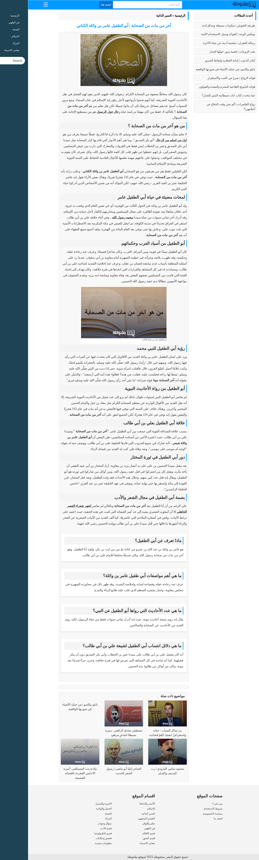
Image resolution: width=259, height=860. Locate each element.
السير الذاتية (136, 15)
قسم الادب (78, 828)
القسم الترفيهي (118, 818)
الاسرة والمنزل (75, 803)
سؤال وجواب (77, 823)
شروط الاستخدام (185, 808)
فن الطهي (121, 828)
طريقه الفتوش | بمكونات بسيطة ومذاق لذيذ (200, 25)
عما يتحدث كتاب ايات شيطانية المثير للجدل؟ (200, 95)
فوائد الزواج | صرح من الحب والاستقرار (203, 78)
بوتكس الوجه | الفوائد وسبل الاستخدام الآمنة (200, 34)
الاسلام (123, 808)
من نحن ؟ (189, 803)
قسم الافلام (120, 833)
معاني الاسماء (119, 843)
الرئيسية (152, 15)
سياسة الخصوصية (184, 813)
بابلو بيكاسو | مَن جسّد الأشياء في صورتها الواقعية (197, 69)
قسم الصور (121, 838)
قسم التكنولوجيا (75, 833)
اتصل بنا (190, 818)
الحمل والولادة (76, 808)
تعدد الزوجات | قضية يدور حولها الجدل (204, 51)
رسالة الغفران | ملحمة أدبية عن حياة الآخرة (201, 43)
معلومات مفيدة (75, 843)
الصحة (80, 813)
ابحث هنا (78, 4)
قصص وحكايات (76, 838)
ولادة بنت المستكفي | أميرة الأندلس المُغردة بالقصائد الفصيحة (52, 773)
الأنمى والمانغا (119, 803)
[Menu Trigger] (18, 4)
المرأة (80, 818)
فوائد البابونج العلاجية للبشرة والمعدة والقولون (199, 86)
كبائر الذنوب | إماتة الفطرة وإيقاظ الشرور (202, 60)
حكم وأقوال (120, 823)
